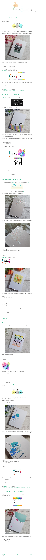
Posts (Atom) (6, 555)
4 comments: (9, 174)
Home (3, 13)
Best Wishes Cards (7, 487)
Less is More (4, 20)
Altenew (4, 90)
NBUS (2, 69)
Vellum (29, 487)
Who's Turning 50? (6, 322)
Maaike (26, 31)
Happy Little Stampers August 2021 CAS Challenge (15, 491)
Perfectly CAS (4, 97)
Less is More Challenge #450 (9, 17)
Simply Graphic (26, 487)
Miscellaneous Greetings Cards (22, 90)
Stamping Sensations (4, 257)
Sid (16, 397)
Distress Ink (14, 90)
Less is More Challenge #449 (9, 384)
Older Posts (31, 554)
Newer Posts (3, 554)
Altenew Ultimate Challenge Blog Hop (11, 179)
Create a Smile (11, 90)
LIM (24, 487)
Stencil (26, 90)
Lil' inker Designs (22, 487)
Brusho (9, 487)
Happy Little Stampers (4, 70)
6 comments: (9, 89)
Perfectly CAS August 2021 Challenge (11, 94)
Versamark (6, 318)
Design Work (8, 13)
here (23, 191)
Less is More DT (17, 90)
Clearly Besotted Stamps (7, 90)
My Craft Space (13, 13)
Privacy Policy (20, 13)
